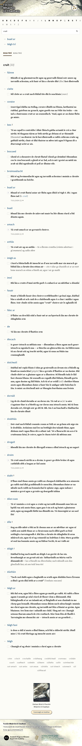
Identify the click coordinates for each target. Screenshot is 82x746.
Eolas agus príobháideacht (13, 730)
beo (10, 125)
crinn (10, 658)
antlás (10, 242)
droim (10, 455)
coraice (11, 101)
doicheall (12, 362)
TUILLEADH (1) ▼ (17, 234)
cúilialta (50, 662)
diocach (11, 339)
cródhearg (37, 658)
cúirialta (44, 666)
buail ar (11, 39)
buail (9, 208)
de (8, 326)
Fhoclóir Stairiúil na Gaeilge (29, 727)
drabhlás (12, 419)
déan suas (12, 499)
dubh (10, 475)
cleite (10, 89)
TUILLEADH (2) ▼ (17, 200)
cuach (11, 662)
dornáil (11, 396)
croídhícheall (50, 658)
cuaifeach (21, 662)
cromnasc (62, 658)
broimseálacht (15, 171)
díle (10, 522)
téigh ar (11, 588)
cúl (74, 666)
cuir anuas (34, 666)
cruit (25, 196)
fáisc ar (11, 310)
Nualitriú (7, 53)
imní (9, 278)
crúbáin (72, 658)
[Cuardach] (41, 31)
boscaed (11, 151)
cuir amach (12, 666)
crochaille (26, 658)
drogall (11, 442)
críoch (17, 658)
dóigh (11, 548)
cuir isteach (55, 666)
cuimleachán (68, 662)
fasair (10, 290)
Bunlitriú (17, 53)
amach (10, 224)
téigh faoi (12, 625)
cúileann (40, 662)
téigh (10, 641)
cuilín (58, 662)
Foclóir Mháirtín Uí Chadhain (14, 724)
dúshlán (11, 572)
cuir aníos (23, 666)
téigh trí (11, 44)
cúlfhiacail (41, 670)
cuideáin (31, 662)
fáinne (10, 72)
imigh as (11, 258)
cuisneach (66, 666)
